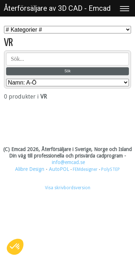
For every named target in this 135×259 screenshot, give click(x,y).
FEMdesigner (86, 169)
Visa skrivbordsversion (67, 187)
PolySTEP (110, 169)
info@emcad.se (68, 162)
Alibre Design (29, 169)
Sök (67, 71)
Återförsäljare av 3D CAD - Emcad (57, 8)
